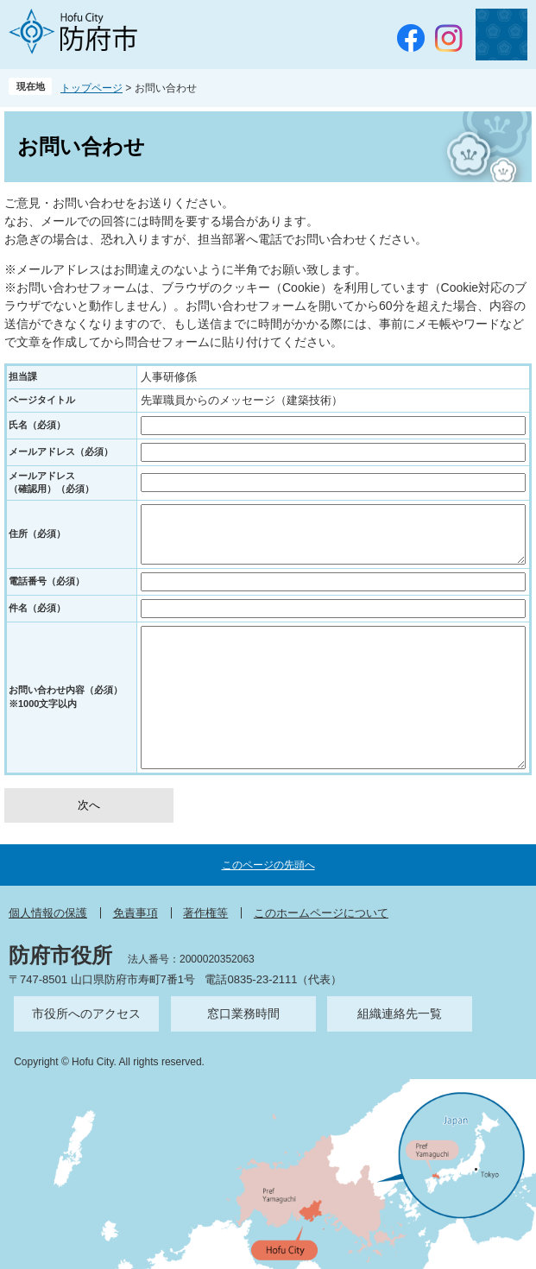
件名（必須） (37, 608)
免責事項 (135, 912)
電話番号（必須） (47, 581)
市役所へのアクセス (86, 1013)
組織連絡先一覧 (399, 1013)
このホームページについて (321, 912)
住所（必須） (37, 533)
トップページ (91, 88)
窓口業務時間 (243, 1013)
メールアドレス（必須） (61, 451)
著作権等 (205, 912)
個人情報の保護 (48, 912)
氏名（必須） (37, 425)
